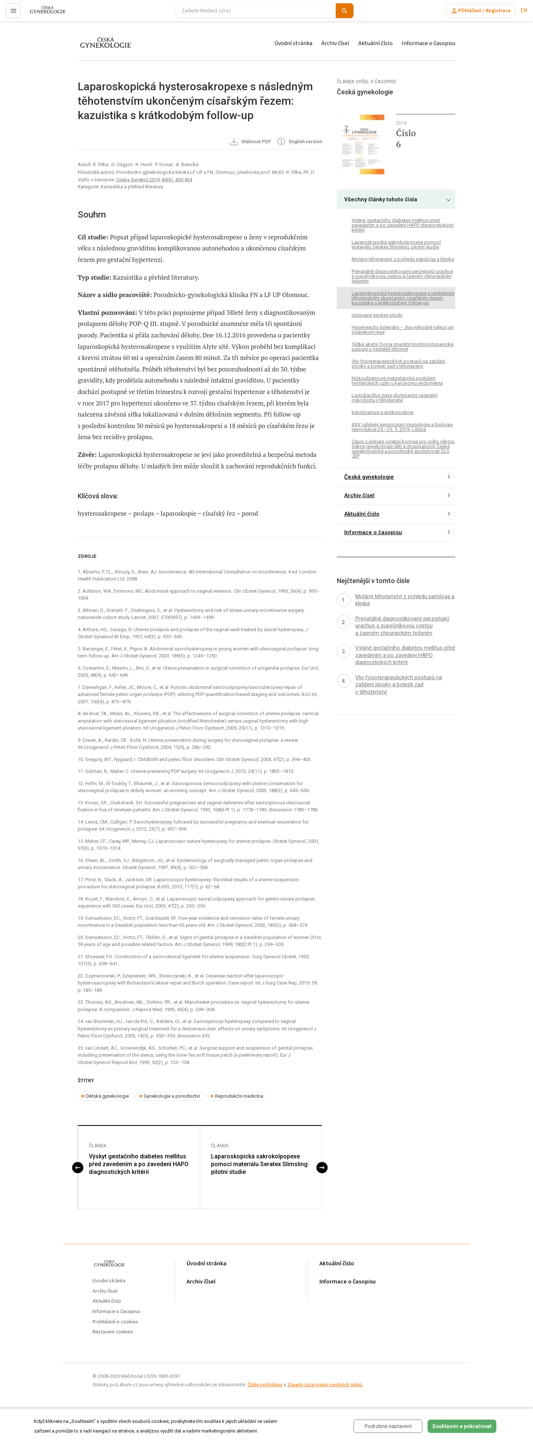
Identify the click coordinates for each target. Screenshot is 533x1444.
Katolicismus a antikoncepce (382, 412)
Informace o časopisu (428, 43)
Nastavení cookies (113, 1332)
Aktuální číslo (375, 43)
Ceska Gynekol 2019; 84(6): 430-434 (154, 179)
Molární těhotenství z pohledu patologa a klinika (403, 259)
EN (523, 10)
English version (299, 142)
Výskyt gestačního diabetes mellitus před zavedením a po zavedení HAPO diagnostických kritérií (138, 1164)
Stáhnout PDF (250, 142)
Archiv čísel (335, 43)
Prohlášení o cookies (115, 1322)
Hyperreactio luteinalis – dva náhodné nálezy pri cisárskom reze (403, 329)
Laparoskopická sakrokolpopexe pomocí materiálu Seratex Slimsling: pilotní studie (260, 1164)
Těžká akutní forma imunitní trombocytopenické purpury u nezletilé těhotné (402, 346)
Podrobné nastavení (388, 1426)
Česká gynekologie (369, 477)
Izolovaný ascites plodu (377, 315)
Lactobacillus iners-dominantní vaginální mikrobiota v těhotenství (395, 398)
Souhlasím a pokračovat (462, 1426)
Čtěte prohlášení (265, 1385)
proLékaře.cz (43, 14)
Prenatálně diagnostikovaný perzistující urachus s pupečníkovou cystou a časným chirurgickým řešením (402, 276)
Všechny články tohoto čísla (380, 199)
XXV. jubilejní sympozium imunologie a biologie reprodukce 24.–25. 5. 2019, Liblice (402, 427)
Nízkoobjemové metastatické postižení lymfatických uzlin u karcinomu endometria (397, 381)
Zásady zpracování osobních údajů (324, 1385)
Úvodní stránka (293, 43)
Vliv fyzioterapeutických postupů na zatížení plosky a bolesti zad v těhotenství (398, 364)
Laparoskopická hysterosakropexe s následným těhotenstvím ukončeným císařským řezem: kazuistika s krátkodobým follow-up (403, 298)
